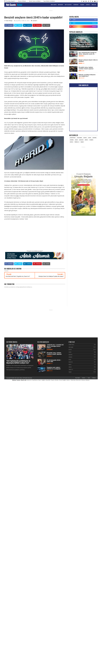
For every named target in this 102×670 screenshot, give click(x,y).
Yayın (89, 377)
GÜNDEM (75, 4)
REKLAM (94, 4)
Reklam (94, 377)
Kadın (76, 139)
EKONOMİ (60, 4)
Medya (86, 139)
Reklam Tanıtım (16, 380)
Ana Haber (79, 137)
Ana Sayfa (77, 377)
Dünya (89, 137)
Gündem (35, 20)
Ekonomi (94, 137)
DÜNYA (88, 4)
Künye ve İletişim (22, 1)
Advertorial (73, 137)
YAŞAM (82, 4)
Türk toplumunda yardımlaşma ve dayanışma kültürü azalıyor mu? (18, 362)
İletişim (83, 377)
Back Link (23, 380)
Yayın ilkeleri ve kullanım (49, 1)
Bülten (85, 137)
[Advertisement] (24, 236)
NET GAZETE (68, 4)
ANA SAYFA (54, 4)
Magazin (81, 139)
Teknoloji (71, 369)
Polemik (91, 139)
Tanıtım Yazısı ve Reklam (35, 1)
